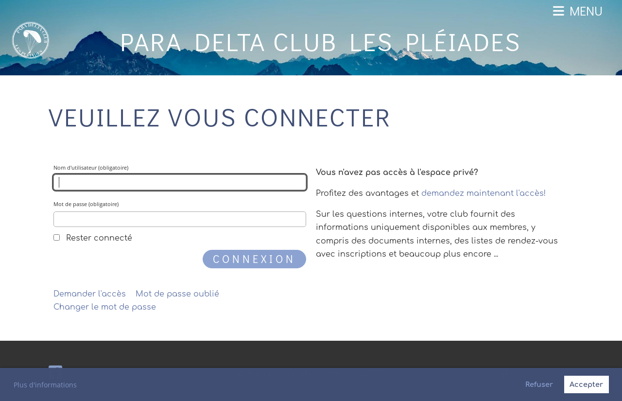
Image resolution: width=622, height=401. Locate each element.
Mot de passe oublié (177, 294)
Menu (578, 10)
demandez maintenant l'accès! (483, 193)
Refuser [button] (539, 384)
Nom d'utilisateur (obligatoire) (179, 177)
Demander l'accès (89, 294)
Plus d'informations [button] (45, 384)
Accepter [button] (586, 384)
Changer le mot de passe (104, 307)
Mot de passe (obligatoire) (179, 213)
